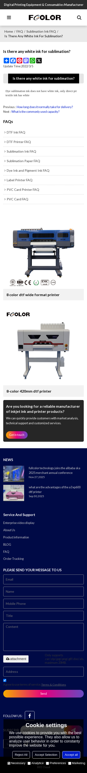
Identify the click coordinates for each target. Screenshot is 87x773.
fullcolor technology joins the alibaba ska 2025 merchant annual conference (54, 470)
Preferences (56, 763)
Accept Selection (46, 754)
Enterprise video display (19, 523)
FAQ (19, 31)
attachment (16, 659)
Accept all (71, 754)
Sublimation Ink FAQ (41, 31)
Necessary (16, 763)
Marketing (76, 763)
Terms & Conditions (53, 684)
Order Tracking (13, 559)
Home (8, 31)
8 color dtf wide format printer (33, 294)
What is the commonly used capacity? (35, 111)
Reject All (21, 754)
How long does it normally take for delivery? (45, 107)
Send (43, 693)
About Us (9, 530)
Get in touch (16, 435)
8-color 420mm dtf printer (29, 391)
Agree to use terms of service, (34, 683)
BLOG (7, 544)
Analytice (36, 763)
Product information (16, 537)
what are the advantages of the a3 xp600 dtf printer (55, 489)
